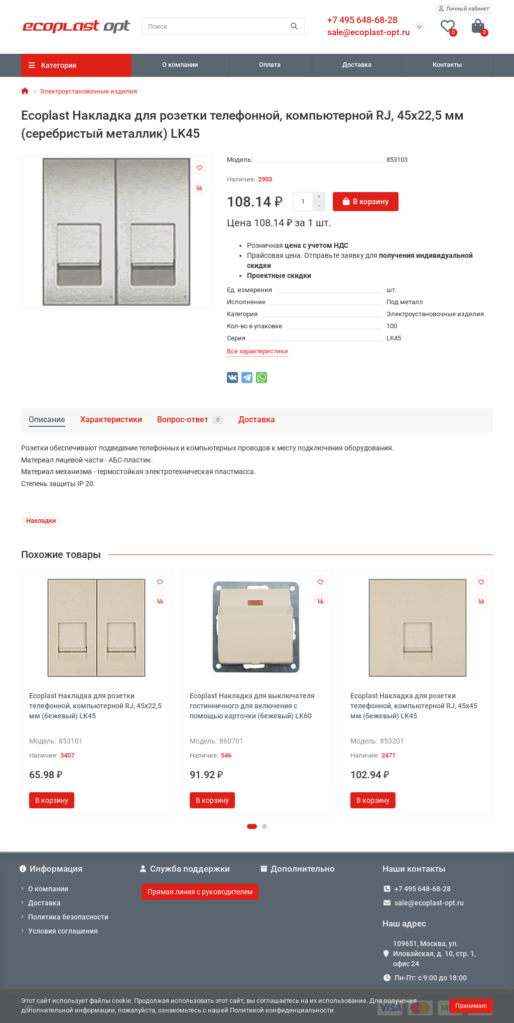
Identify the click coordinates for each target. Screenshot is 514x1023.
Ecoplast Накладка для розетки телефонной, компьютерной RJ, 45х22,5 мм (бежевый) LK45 (95, 706)
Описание (47, 419)
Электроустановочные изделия (88, 91)
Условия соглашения (63, 931)
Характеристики (111, 419)
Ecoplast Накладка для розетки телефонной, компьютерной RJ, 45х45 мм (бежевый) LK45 (413, 706)
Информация (51, 869)
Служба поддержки (186, 869)
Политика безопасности (68, 917)
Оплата (270, 64)
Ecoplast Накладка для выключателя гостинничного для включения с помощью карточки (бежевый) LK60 (252, 706)
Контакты (447, 64)
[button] (252, 826)
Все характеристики (257, 351)
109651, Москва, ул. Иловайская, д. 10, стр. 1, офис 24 (434, 954)
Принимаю (471, 1005)
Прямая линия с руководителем (200, 892)
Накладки (41, 520)
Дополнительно (298, 869)
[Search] (223, 26)
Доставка (356, 64)
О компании (180, 64)
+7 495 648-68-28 (423, 889)
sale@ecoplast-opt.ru (368, 32)
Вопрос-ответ (190, 419)
